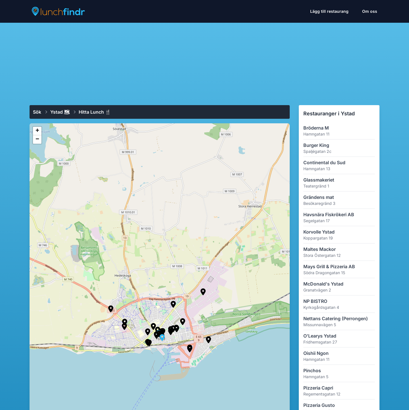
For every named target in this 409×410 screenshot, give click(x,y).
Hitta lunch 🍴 (95, 112)
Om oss (369, 11)
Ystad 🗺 (60, 112)
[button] (124, 322)
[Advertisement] (204, 61)
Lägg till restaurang (329, 11)
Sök (37, 112)
